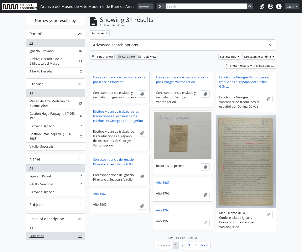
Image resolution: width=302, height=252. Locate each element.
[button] (262, 6)
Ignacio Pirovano (55, 52)
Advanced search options (115, 44)
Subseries (55, 237)
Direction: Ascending (258, 56)
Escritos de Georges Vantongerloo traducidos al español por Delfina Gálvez (244, 82)
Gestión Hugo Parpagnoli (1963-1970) (55, 115)
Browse (144, 6)
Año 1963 (162, 210)
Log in (290, 6)
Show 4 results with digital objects (250, 65)
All (31, 43)
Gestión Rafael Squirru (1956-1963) (55, 136)
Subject (36, 204)
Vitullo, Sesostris (55, 147)
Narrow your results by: (56, 20)
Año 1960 (162, 182)
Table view (147, 56)
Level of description (46, 218)
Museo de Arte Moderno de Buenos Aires (55, 103)
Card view (126, 56)
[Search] (206, 6)
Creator (36, 83)
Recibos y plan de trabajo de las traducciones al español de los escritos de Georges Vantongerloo (118, 116)
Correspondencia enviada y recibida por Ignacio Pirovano (119, 79)
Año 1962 (100, 194)
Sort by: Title (228, 56)
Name (34, 159)
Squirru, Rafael (55, 177)
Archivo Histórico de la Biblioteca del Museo (55, 61)
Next (204, 245)
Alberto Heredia (55, 72)
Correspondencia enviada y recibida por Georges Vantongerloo (182, 79)
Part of (35, 33)
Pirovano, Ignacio (55, 127)
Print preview (102, 56)
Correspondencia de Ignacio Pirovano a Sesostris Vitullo (113, 161)
